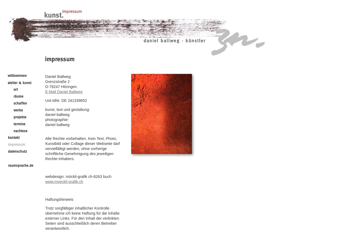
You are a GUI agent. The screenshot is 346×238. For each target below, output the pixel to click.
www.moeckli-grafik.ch (64, 181)
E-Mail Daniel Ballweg (64, 92)
